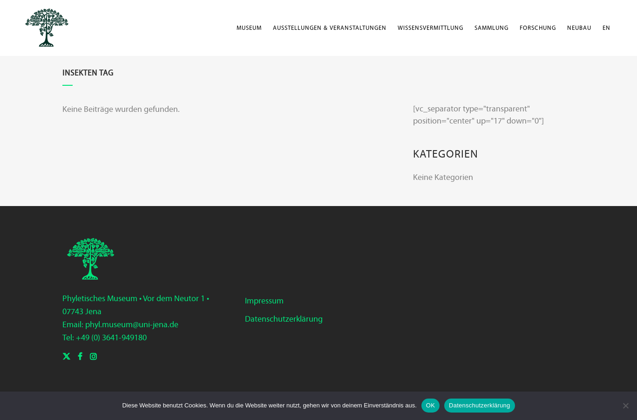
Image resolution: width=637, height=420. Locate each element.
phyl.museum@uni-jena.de (131, 324)
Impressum (264, 301)
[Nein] (625, 405)
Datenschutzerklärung (284, 319)
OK (430, 405)
